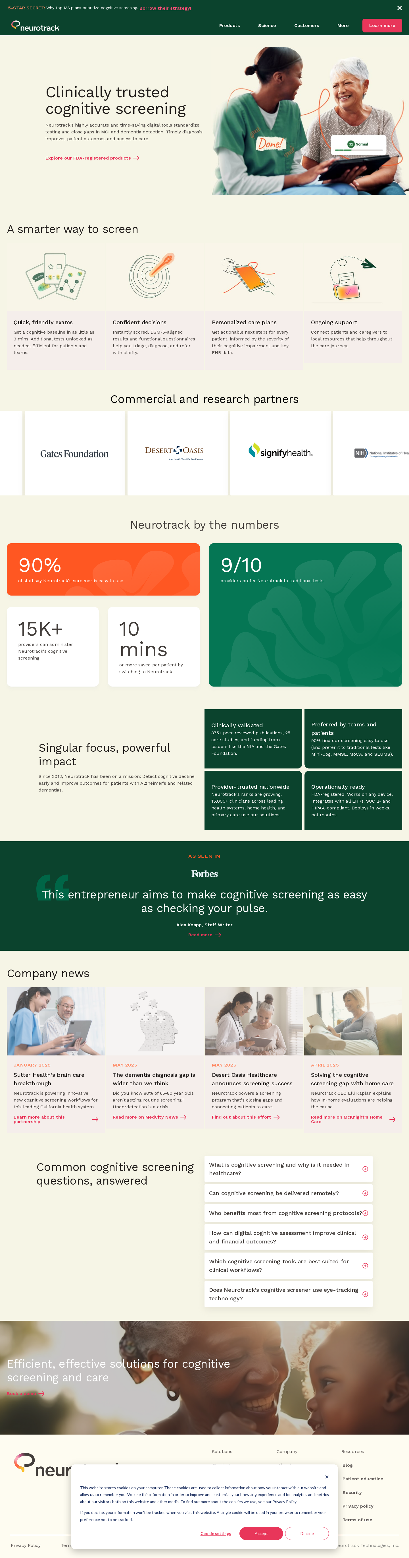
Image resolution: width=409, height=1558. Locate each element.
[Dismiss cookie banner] (327, 1476)
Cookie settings (216, 1533)
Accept (261, 1533)
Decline (307, 1533)
